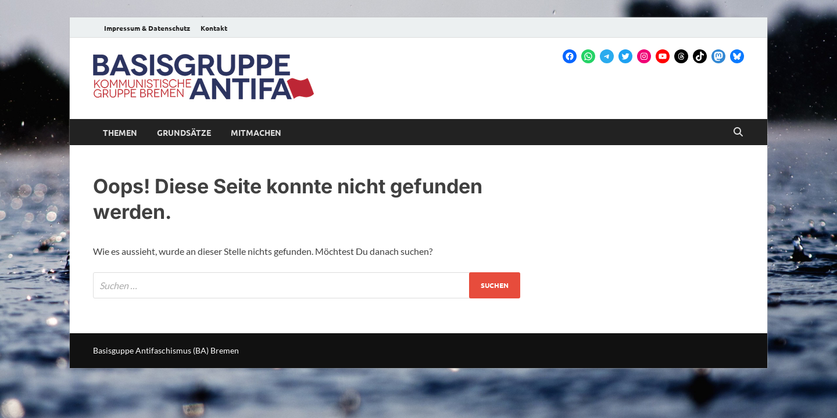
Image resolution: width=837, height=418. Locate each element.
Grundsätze (184, 132)
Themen (120, 132)
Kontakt (214, 28)
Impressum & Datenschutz (147, 28)
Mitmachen (256, 132)
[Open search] (738, 132)
